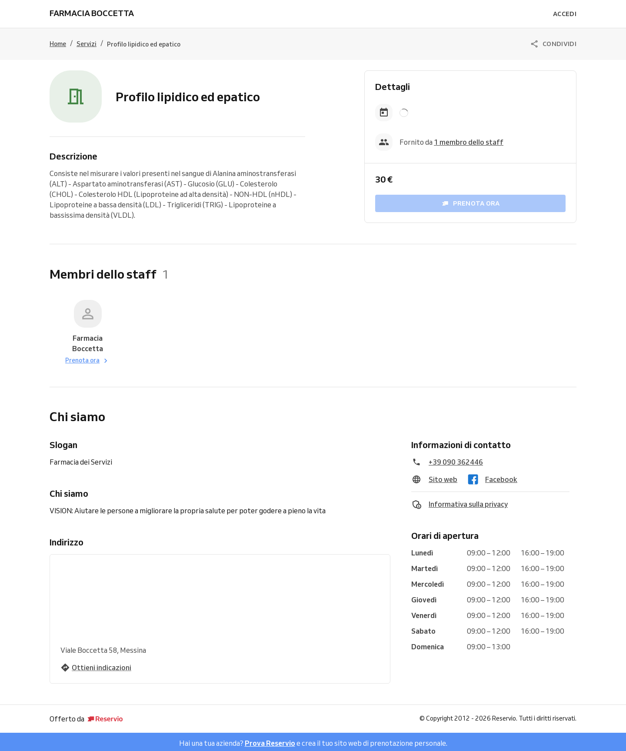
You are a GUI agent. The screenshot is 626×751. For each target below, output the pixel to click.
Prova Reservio (270, 740)
